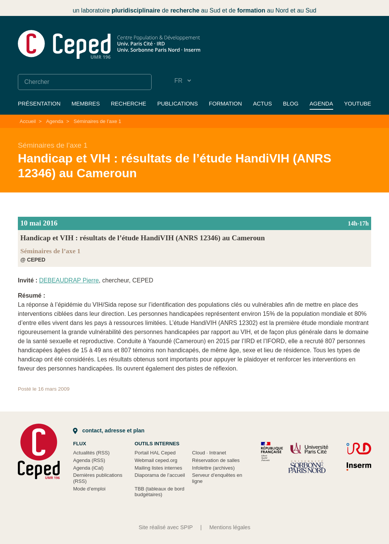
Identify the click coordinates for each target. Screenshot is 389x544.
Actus (262, 104)
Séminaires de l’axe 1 (97, 121)
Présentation (39, 104)
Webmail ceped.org (155, 460)
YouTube (357, 104)
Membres (85, 104)
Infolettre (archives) (213, 468)
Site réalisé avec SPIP (166, 527)
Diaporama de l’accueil (159, 475)
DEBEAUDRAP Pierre (69, 280)
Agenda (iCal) (88, 468)
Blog (291, 104)
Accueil (28, 121)
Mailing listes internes (158, 468)
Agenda (321, 104)
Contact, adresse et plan (108, 430)
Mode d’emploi (89, 489)
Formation (225, 104)
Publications (177, 104)
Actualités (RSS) (91, 453)
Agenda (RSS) (89, 460)
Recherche (128, 104)
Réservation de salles (216, 460)
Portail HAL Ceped (155, 453)
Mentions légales (229, 527)
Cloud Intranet (209, 453)
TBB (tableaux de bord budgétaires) (159, 492)
